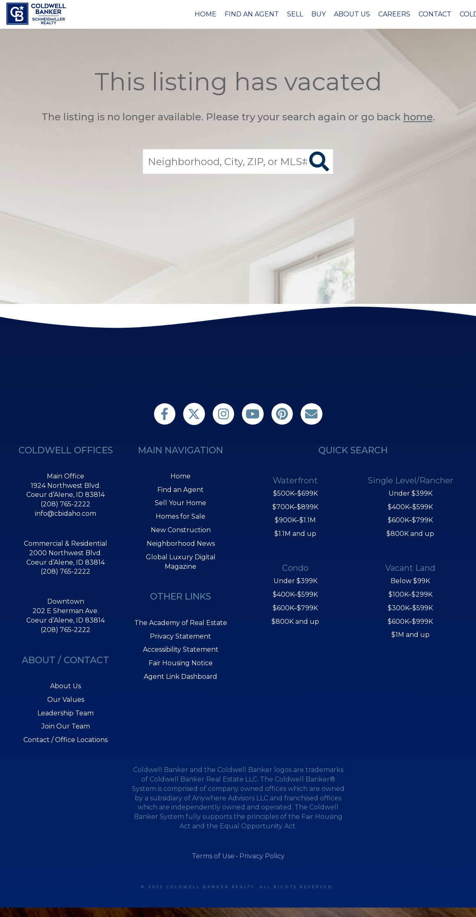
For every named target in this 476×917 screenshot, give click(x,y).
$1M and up (410, 635)
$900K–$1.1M (295, 520)
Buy (318, 14)
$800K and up (295, 621)
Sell (295, 14)
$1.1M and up (295, 534)
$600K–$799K (295, 608)
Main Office (65, 476)
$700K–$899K (295, 507)
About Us (352, 14)
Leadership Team (65, 713)
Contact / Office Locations (65, 740)
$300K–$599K (410, 608)
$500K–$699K (295, 493)
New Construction (181, 530)
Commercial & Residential (65, 543)
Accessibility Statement (180, 649)
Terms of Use (213, 856)
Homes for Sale (180, 516)
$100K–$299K (410, 594)
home (418, 117)
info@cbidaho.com (65, 513)
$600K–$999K (410, 621)
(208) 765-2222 (65, 504)
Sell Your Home (180, 503)
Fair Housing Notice (181, 663)
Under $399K (295, 581)
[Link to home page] (37, 13)
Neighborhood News (181, 543)
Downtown (65, 601)
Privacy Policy (262, 856)
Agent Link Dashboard (180, 676)
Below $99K (410, 581)
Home (205, 14)
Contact (435, 14)
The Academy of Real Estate (180, 623)
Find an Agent (252, 14)
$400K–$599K (295, 594)
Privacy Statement (180, 636)
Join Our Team (65, 726)
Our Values (65, 699)
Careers (394, 14)
